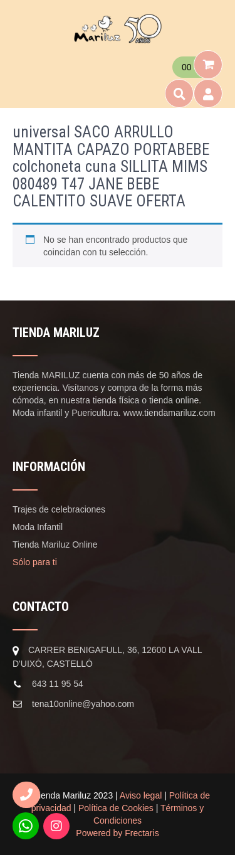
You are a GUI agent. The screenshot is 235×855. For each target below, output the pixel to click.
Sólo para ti (35, 562)
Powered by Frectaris (117, 833)
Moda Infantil (38, 527)
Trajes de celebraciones (59, 509)
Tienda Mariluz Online (55, 544)
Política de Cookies (116, 808)
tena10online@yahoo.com (83, 704)
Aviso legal (141, 795)
